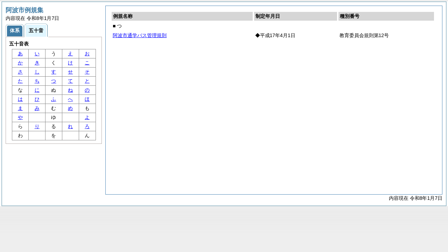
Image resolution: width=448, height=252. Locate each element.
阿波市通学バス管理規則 (140, 35)
